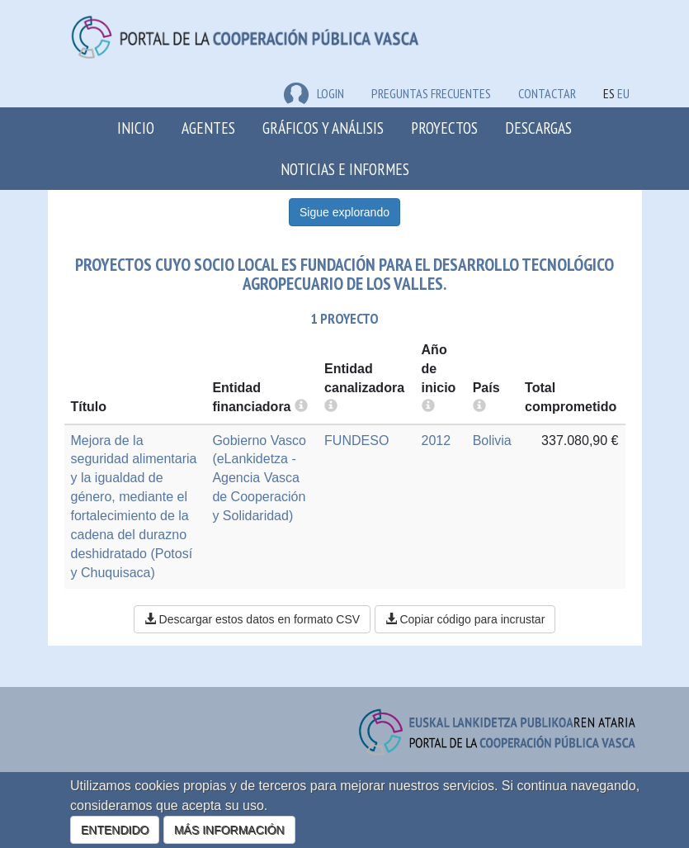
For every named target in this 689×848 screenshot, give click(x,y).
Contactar (547, 93)
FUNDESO (356, 440)
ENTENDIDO (115, 829)
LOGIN (314, 93)
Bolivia (492, 440)
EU (623, 93)
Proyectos (444, 127)
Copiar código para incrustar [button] (465, 619)
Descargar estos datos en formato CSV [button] (252, 619)
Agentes (208, 127)
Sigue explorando (344, 212)
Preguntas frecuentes (431, 93)
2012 (436, 440)
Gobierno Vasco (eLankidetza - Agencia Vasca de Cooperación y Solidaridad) (259, 478)
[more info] (428, 407)
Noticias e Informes (345, 169)
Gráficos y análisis (323, 127)
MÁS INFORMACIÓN (229, 829)
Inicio (135, 127)
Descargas (538, 127)
